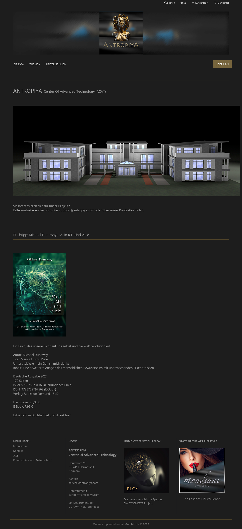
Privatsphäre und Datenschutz (32, 460)
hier (68, 415)
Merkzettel (221, 2)
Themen (34, 64)
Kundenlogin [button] (200, 2)
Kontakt (18, 451)
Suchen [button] (169, 2)
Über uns (222, 64)
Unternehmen (56, 64)
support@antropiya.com (76, 210)
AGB (16, 455)
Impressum (20, 446)
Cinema (19, 64)
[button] (183, 3)
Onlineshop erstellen (106, 524)
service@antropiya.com (83, 483)
